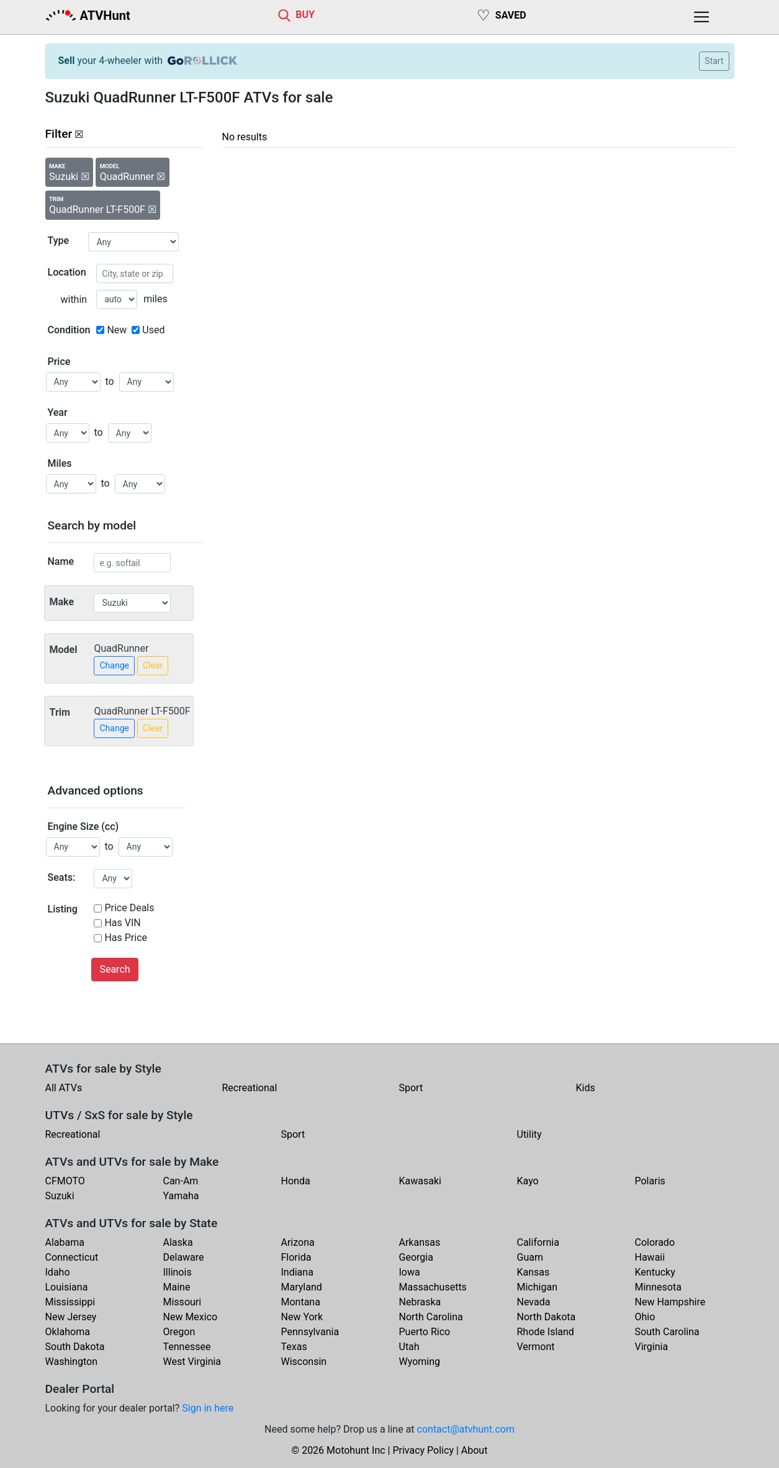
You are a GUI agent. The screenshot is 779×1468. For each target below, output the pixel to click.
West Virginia (192, 1361)
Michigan (537, 1287)
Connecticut (72, 1257)
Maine (177, 1287)
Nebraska (420, 1302)
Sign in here (207, 1408)
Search (114, 969)
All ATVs (64, 1088)
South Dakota (75, 1347)
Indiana (297, 1272)
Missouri (182, 1302)
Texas (294, 1347)
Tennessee (187, 1347)
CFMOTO (65, 1181)
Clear (153, 665)
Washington (71, 1361)
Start (714, 61)
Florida (296, 1257)
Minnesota (658, 1287)
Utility (529, 1134)
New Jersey (71, 1317)
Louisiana (66, 1287)
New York (302, 1317)
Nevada (534, 1302)
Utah (409, 1347)
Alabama (64, 1242)
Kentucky (655, 1272)
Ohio (645, 1317)
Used (153, 330)
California (538, 1242)
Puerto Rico (425, 1332)
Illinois (177, 1272)
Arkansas (420, 1242)
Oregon (179, 1332)
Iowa (409, 1272)
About (474, 1450)
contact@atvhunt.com (466, 1429)
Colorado (655, 1242)
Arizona (298, 1242)
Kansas (533, 1272)
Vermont (536, 1347)
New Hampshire (670, 1302)
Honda (295, 1181)
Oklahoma (67, 1332)
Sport (411, 1088)
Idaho (57, 1272)
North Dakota (546, 1317)
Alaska (178, 1242)
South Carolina (667, 1332)
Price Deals (129, 908)
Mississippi (70, 1302)
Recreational (249, 1088)
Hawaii (650, 1257)
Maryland (301, 1287)
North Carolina (431, 1317)
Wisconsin (304, 1361)
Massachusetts (433, 1287)
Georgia (416, 1257)
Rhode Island (545, 1332)
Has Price (125, 937)
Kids (585, 1088)
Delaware (183, 1257)
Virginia (652, 1347)
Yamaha (181, 1196)
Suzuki (59, 1196)
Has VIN (122, 923)
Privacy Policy (423, 1450)
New (117, 330)
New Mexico (190, 1317)
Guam (530, 1257)
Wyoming (420, 1361)
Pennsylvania (310, 1332)
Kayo (528, 1181)
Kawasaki (420, 1181)
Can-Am (181, 1181)
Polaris (650, 1181)
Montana (300, 1302)
